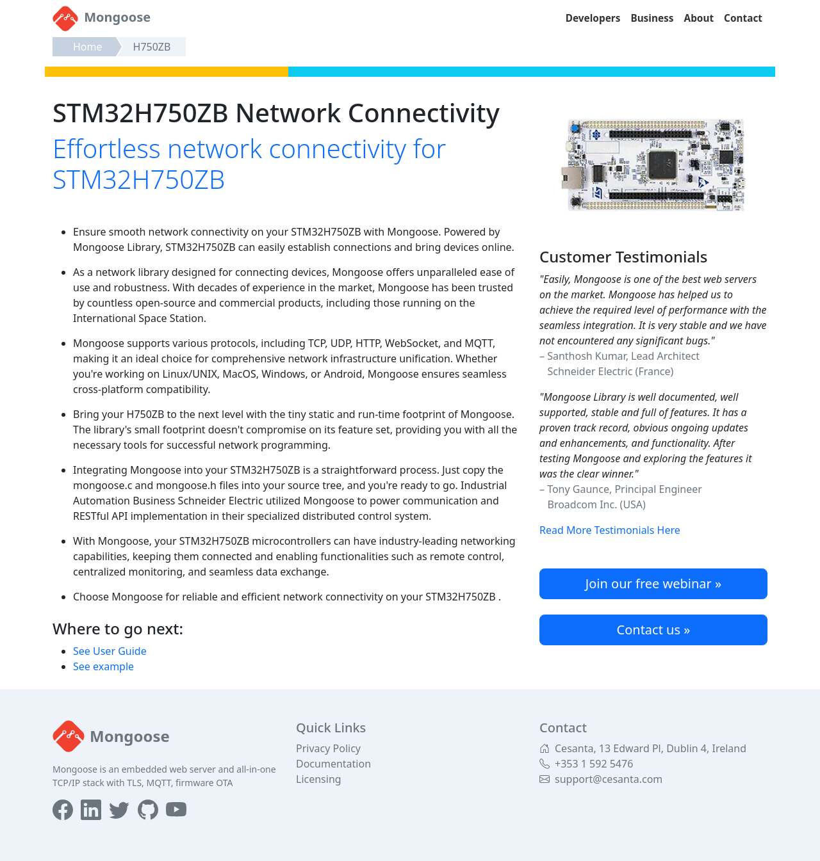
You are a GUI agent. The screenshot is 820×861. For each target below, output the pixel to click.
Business (651, 18)
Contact (743, 18)
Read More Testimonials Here (609, 530)
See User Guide (110, 651)
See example (103, 666)
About (699, 18)
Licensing (318, 779)
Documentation (333, 764)
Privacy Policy (328, 748)
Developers (593, 18)
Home (87, 47)
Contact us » (654, 629)
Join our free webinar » (653, 583)
